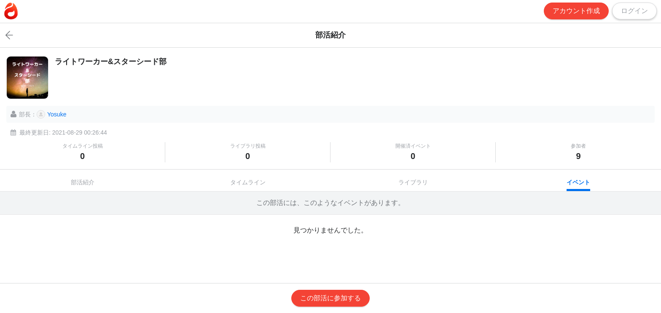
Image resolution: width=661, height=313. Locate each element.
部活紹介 (82, 182)
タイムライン (248, 182)
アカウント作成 (576, 10)
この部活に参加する (330, 298)
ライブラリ (413, 182)
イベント (578, 182)
